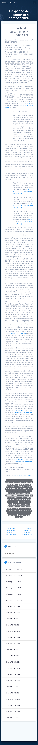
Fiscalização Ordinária (25, 486)
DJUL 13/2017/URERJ (24, 484)
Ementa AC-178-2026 (13, 680)
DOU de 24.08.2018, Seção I (22, 475)
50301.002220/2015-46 (13, 480)
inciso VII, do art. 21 (25, 103)
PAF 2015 (26, 495)
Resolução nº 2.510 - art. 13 (21, 504)
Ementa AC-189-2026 (13, 612)
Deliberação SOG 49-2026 (14, 569)
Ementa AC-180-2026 (13, 668)
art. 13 (19, 191)
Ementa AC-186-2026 (13, 631)
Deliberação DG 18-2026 (13, 582)
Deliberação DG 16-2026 (13, 594)
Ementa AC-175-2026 (13, 699)
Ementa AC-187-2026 (13, 625)
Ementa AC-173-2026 (13, 711)
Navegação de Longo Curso (14, 495)
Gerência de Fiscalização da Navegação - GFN (19, 488)
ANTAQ (8, 3)
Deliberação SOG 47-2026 (14, 600)
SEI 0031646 (27, 510)
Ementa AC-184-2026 (13, 643)
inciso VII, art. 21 (19, 410)
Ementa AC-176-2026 (13, 693)
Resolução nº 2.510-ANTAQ (24, 412)
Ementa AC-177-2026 (13, 687)
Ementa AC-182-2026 (13, 656)
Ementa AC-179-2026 (13, 674)
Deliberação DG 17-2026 (13, 588)
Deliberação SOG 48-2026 (14, 575)
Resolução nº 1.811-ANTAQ (17, 333)
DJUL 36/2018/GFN (11, 486)
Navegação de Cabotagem (22, 493)
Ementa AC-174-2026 (13, 705)
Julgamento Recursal (12, 491)
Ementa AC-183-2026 (13, 650)
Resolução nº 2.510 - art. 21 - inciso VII (19, 508)
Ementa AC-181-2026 (13, 662)
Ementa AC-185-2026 (13, 637)
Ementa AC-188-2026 (13, 619)
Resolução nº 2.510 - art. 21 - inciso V (19, 506)
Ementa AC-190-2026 (13, 606)
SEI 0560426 (11, 513)
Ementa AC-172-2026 (13, 717)
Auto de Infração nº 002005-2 (19, 482)
